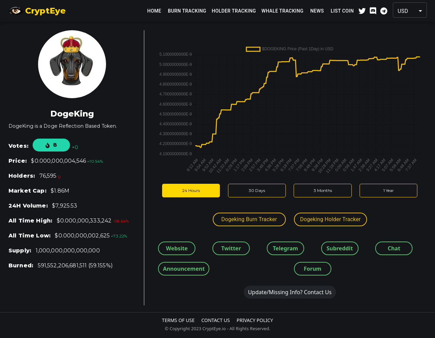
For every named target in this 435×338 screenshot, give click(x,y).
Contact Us (215, 320)
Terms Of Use (178, 320)
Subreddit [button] (340, 248)
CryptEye (37, 10)
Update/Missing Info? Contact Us (290, 292)
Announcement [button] (184, 268)
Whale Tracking (282, 11)
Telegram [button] (285, 248)
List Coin (342, 11)
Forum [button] (312, 268)
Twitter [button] (231, 248)
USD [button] (403, 11)
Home (154, 11)
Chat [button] (394, 248)
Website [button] (177, 248)
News (317, 11)
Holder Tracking (234, 11)
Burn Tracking (187, 11)
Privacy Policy (255, 320)
